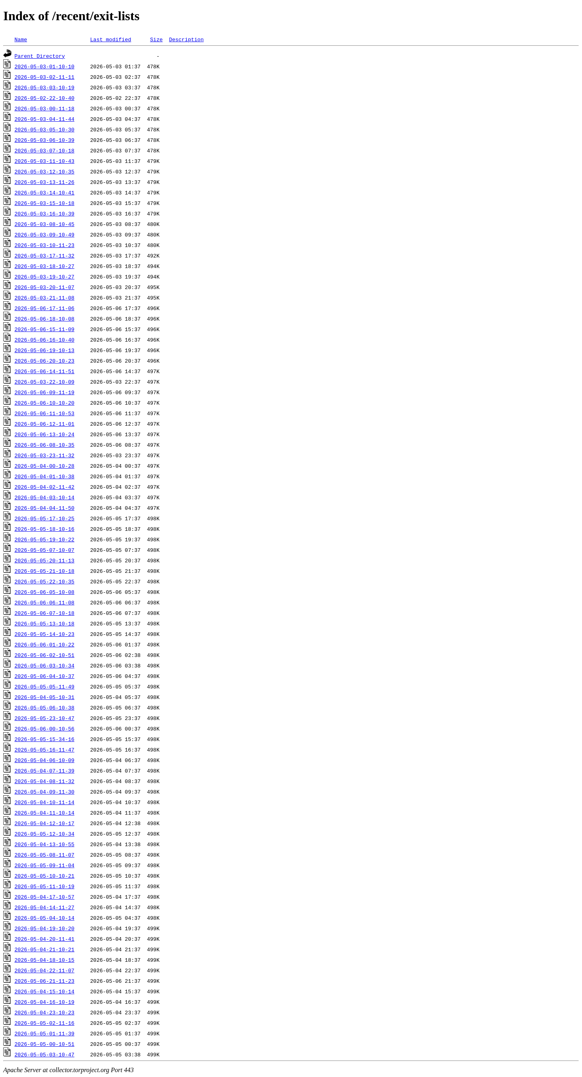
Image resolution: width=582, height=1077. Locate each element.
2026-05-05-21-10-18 (44, 570)
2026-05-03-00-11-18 (44, 108)
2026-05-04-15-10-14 (44, 991)
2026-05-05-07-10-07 (44, 549)
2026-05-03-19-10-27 (44, 276)
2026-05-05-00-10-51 (44, 1043)
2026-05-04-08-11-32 (44, 781)
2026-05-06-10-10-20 (44, 402)
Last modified (110, 39)
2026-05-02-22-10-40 (44, 97)
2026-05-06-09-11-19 (44, 392)
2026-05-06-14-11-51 (44, 371)
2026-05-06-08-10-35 (44, 444)
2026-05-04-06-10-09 (44, 760)
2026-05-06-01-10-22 (44, 644)
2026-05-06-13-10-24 (44, 434)
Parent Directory (40, 55)
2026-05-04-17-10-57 (44, 896)
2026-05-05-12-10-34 (44, 833)
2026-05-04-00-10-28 (44, 465)
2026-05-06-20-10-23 (44, 360)
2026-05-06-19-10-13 (44, 350)
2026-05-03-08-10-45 (44, 224)
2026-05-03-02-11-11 (44, 76)
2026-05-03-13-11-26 (44, 182)
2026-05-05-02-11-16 (44, 1022)
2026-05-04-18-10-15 (44, 959)
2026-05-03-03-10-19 (44, 87)
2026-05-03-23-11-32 (44, 455)
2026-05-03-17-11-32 (44, 255)
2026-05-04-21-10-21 (44, 949)
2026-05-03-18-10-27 (44, 266)
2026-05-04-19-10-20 (44, 928)
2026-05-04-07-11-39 (44, 770)
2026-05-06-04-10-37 (44, 676)
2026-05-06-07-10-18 (44, 613)
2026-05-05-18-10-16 (44, 528)
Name (21, 39)
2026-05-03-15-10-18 (44, 203)
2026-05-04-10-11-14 (44, 802)
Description (186, 39)
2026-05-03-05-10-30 (44, 129)
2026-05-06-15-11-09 (44, 329)
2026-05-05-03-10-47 (44, 1054)
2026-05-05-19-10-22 (44, 539)
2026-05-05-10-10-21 (44, 875)
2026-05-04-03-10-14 (44, 497)
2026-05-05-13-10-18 (44, 623)
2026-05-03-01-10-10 (44, 66)
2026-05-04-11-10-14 (44, 812)
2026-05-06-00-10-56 (44, 728)
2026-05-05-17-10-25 (44, 518)
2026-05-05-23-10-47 (44, 718)
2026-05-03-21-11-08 (44, 297)
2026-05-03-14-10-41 (44, 192)
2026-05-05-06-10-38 (44, 707)
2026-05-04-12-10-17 (44, 823)
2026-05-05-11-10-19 (44, 886)
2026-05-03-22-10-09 (44, 381)
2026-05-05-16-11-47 (44, 749)
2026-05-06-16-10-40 (44, 339)
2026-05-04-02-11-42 (44, 486)
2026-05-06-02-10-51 (44, 655)
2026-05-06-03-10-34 (44, 665)
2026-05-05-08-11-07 (44, 854)
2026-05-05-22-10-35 (44, 581)
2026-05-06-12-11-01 (44, 423)
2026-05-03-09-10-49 (44, 234)
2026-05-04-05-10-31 (44, 697)
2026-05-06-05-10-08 (44, 592)
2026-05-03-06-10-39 (44, 140)
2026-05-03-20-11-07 (44, 287)
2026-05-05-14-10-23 (44, 634)
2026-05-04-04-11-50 (44, 507)
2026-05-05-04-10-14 (44, 917)
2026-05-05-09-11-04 (44, 865)
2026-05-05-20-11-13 (44, 560)
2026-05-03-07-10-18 (44, 150)
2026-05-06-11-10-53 (44, 413)
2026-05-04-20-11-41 (44, 938)
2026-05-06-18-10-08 (44, 318)
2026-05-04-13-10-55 (44, 844)
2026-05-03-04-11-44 (44, 118)
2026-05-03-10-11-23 (44, 245)
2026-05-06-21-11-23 (44, 980)
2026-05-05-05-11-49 (44, 686)
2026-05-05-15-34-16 (44, 739)
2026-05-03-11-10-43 (44, 161)
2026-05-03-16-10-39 (44, 213)
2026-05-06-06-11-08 (44, 602)
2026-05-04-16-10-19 (44, 1001)
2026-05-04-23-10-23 (44, 1012)
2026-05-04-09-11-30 (44, 791)
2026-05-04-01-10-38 (44, 476)
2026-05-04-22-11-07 (44, 970)
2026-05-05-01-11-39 (44, 1033)
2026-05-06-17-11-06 (44, 308)
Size (156, 39)
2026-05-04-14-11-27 (44, 907)
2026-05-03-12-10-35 (44, 171)
